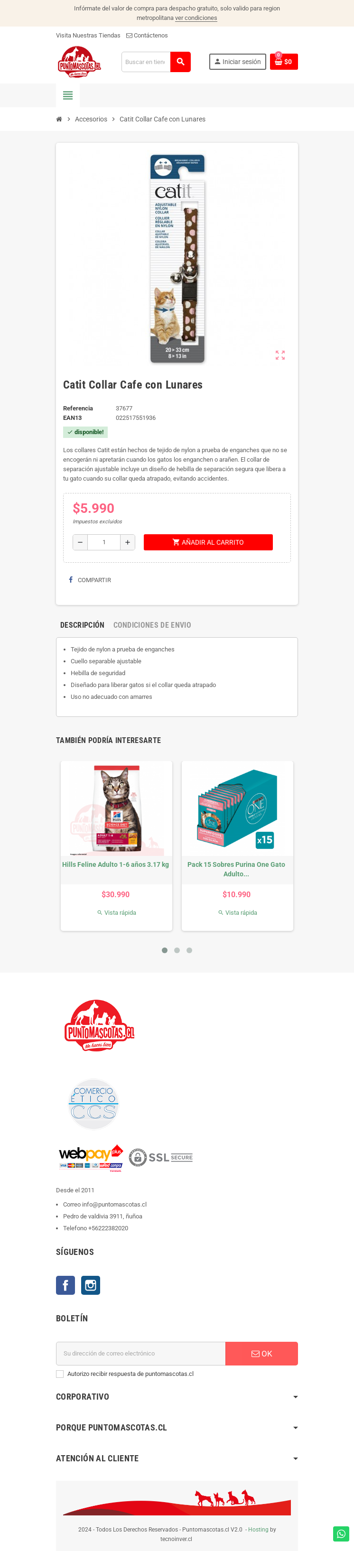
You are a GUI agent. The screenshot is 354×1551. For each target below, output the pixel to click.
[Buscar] (155, 62)
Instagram (90, 1285)
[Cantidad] (104, 542)
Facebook (65, 1285)
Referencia (78, 408)
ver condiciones (196, 17)
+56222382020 (108, 1228)
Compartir (90, 580)
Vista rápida (116, 912)
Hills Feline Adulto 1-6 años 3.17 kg (115, 864)
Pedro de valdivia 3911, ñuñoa (102, 1216)
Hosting (258, 1529)
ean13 (72, 417)
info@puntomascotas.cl (114, 1204)
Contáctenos (147, 35)
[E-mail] (141, 1353)
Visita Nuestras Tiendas (88, 35)
